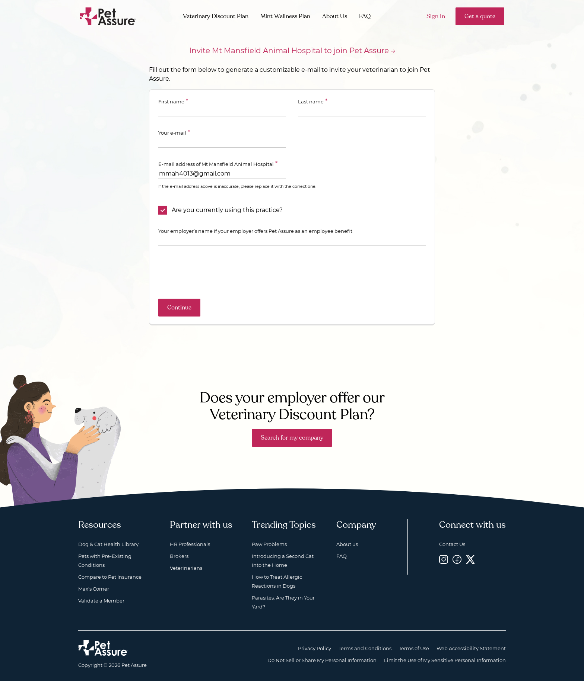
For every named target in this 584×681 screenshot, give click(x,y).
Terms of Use (414, 648)
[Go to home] (108, 15)
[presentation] (215, 272)
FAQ (365, 16)
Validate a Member (101, 601)
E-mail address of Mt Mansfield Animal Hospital (216, 164)
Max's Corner (93, 589)
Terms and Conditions (365, 648)
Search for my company (292, 438)
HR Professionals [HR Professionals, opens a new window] (190, 544)
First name (171, 102)
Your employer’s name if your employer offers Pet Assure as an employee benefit (255, 231)
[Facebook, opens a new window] (457, 559)
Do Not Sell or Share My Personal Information (322, 660)
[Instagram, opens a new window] (443, 559)
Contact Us (452, 544)
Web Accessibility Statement (471, 648)
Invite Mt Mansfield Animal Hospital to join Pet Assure (289, 50)
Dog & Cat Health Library (108, 544)
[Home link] (103, 648)
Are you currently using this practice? (227, 209)
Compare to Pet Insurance (110, 577)
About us (347, 544)
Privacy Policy (314, 648)
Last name (311, 102)
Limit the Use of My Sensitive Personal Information (445, 660)
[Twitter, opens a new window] (470, 559)
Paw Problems (269, 544)
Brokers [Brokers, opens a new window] (179, 556)
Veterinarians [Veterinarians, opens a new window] (186, 568)
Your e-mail (172, 133)
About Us (334, 16)
